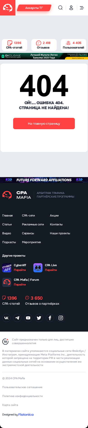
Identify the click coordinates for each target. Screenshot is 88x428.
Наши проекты (60, 233)
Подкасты (9, 242)
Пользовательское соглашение (22, 387)
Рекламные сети (33, 224)
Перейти (20, 270)
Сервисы (28, 233)
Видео (6, 233)
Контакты (56, 224)
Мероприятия (31, 242)
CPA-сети (28, 215)
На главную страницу (44, 123)
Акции (54, 215)
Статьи (7, 224)
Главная (7, 215)
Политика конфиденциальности (22, 396)
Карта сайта (10, 405)
